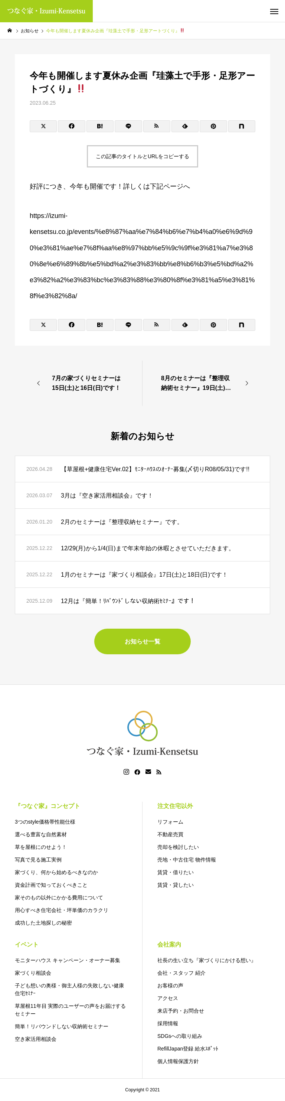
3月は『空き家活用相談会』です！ (107, 495)
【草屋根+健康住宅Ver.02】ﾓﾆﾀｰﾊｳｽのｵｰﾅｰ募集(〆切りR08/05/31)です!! (155, 469)
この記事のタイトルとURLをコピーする (142, 156)
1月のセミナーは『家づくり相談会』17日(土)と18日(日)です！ (144, 574)
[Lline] (128, 126)
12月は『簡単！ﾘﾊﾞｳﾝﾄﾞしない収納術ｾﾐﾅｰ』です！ (128, 601)
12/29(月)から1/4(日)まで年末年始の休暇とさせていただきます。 (148, 548)
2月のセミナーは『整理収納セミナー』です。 (122, 522)
